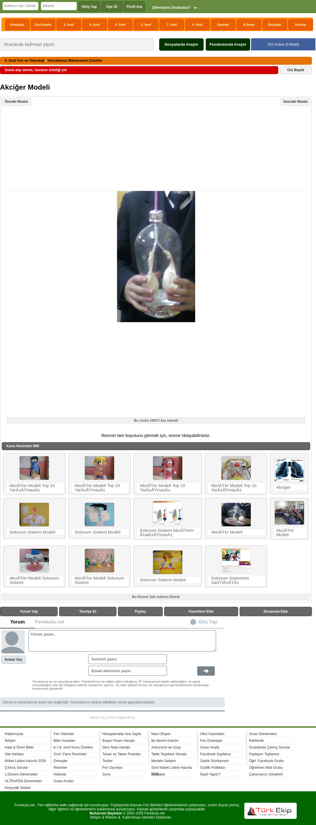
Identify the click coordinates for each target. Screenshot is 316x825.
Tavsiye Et (87, 611)
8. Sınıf (198, 24)
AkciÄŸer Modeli (227, 532)
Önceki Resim (16, 102)
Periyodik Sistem (18, 788)
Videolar (60, 774)
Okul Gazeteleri (212, 734)
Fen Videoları (64, 734)
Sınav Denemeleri (263, 734)
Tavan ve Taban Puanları (121, 754)
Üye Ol (111, 7)
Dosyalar (274, 24)
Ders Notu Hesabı (116, 747)
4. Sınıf (95, 24)
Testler (107, 761)
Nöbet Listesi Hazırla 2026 (25, 761)
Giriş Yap (89, 7)
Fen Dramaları (211, 741)
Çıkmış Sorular (16, 768)
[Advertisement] (156, 149)
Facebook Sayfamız (215, 754)
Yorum (17, 621)
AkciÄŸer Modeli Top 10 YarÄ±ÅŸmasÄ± (32, 487)
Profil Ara (134, 7)
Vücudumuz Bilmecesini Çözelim (74, 61)
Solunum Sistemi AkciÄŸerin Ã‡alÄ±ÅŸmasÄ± (167, 532)
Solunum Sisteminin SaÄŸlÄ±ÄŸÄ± (230, 580)
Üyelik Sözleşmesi (214, 761)
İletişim (10, 741)
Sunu (106, 774)
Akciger (283, 487)
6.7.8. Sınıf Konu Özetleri (73, 747)
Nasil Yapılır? (210, 774)
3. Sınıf (69, 24)
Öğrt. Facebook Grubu (266, 761)
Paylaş (140, 611)
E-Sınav (249, 24)
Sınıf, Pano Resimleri (70, 754)
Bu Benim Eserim (164, 741)
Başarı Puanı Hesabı (118, 741)
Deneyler (61, 761)
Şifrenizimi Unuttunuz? (171, 8)
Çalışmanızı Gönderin (266, 774)
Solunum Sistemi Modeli (32, 532)
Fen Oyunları (112, 768)
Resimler (60, 768)
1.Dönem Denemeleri (21, 774)
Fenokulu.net (49, 621)
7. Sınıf (172, 24)
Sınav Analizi (64, 781)
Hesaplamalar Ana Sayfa (121, 734)
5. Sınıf (120, 24)
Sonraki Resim (295, 102)
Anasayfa (17, 24)
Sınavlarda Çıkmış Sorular (269, 747)
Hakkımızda (14, 734)
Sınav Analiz (209, 747)
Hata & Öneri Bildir (19, 747)
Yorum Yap (29, 611)
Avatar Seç (13, 659)
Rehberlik (256, 741)
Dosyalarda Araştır (181, 44)
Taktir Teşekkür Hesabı (169, 754)
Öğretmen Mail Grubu (266, 768)
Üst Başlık (295, 70)
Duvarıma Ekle (276, 611)
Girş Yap (207, 621)
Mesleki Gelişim (163, 761)
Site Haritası (14, 754)
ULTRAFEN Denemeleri (23, 781)
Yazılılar (300, 24)
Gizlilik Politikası (212, 768)
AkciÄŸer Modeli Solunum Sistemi (34, 580)
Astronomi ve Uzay (166, 747)
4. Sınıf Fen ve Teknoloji (24, 61)
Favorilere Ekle (201, 611)
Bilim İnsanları (64, 741)
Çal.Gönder (43, 24)
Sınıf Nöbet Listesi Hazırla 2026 (171, 768)
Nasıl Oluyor (161, 734)
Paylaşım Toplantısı (264, 754)
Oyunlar (223, 24)
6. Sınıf (146, 24)
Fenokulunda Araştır (227, 44)
